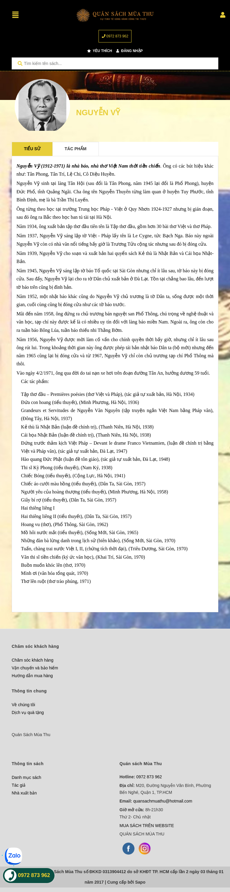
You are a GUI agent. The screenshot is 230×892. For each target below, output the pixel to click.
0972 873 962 (115, 36)
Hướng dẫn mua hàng (32, 675)
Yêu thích (99, 51)
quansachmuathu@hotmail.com (162, 801)
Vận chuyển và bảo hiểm (35, 667)
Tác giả (18, 785)
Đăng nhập (129, 51)
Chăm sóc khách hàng (32, 660)
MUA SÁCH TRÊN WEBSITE (146, 825)
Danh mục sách (26, 777)
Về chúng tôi (23, 704)
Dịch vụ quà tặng (28, 712)
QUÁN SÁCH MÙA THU (141, 834)
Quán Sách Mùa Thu (31, 734)
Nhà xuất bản (24, 793)
